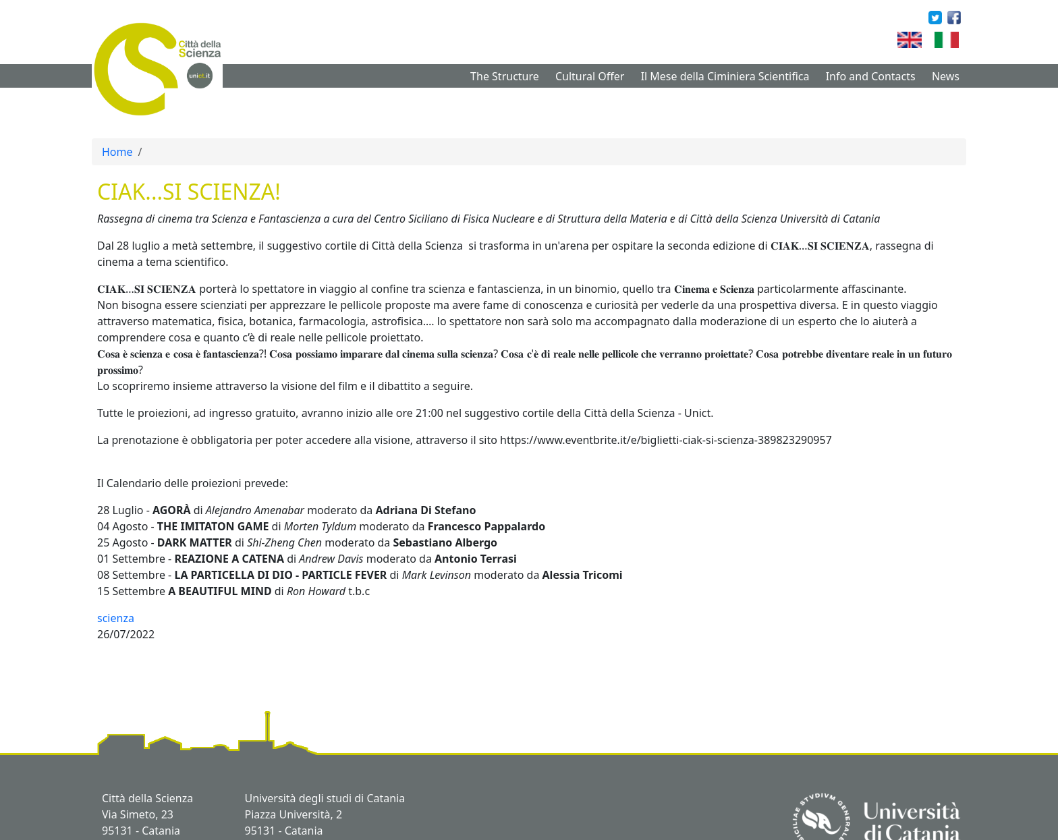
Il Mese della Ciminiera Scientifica (725, 76)
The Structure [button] (504, 76)
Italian (964, 40)
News (945, 76)
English (929, 40)
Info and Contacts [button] (871, 76)
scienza (115, 618)
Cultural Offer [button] (589, 76)
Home (117, 151)
